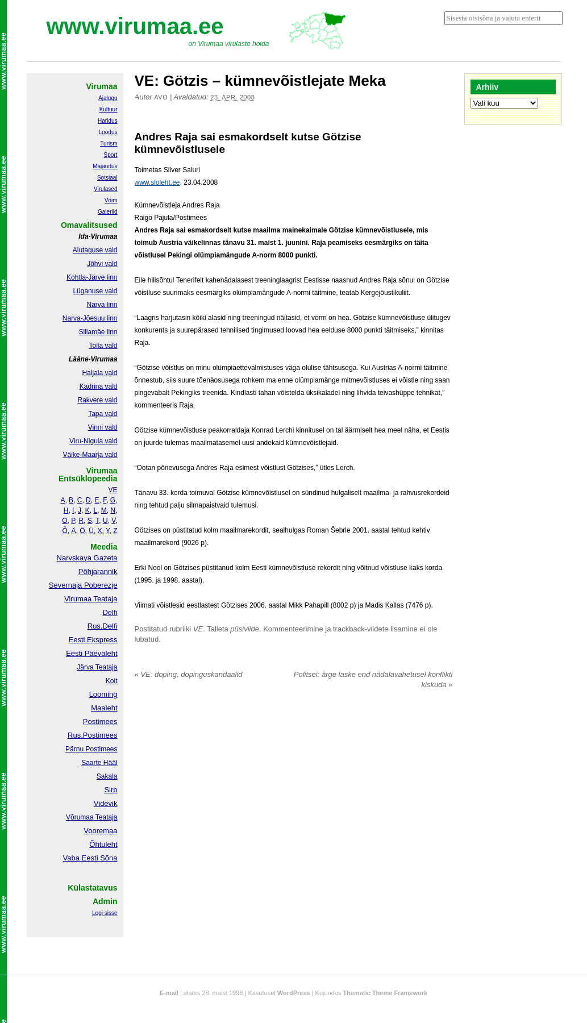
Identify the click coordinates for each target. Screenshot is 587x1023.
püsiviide (244, 629)
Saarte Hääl (99, 763)
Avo (161, 97)
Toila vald (103, 346)
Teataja (106, 817)
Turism (108, 143)
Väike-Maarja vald (90, 455)
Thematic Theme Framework (385, 992)
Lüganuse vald (95, 291)
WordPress (293, 992)
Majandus (105, 166)
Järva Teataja (97, 667)
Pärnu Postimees (91, 749)
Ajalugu (107, 98)
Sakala (107, 776)
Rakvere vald (97, 400)
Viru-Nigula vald (93, 441)
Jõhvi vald (102, 264)
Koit (112, 681)
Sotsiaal (107, 177)
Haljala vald (99, 373)
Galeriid (107, 212)
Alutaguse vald (95, 250)
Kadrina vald (99, 386)
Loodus (108, 132)
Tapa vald (102, 414)
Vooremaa (100, 830)
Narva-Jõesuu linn (90, 318)
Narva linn (101, 305)
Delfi (109, 612)
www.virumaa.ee (135, 26)
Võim (111, 200)
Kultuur (108, 109)
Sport (111, 155)
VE (198, 629)
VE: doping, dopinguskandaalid (189, 674)
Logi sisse (104, 913)
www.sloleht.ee (157, 182)
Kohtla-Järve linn (91, 277)
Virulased (106, 189)
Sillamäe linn (97, 332)
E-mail (169, 992)
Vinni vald (103, 427)
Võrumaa (80, 817)
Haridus (107, 121)
